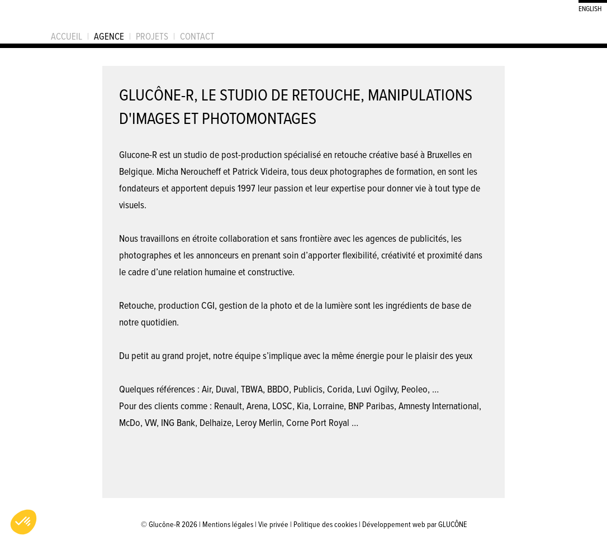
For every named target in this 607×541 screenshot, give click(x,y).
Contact (197, 36)
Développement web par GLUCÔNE (414, 524)
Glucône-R (22, 22)
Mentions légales (227, 524)
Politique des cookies (325, 524)
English (589, 7)
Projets (152, 36)
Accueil (66, 36)
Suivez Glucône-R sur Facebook (553, 32)
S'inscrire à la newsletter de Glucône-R (588, 32)
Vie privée (273, 524)
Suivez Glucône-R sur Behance (535, 32)
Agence (109, 36)
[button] (23, 522)
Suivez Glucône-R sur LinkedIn (570, 32)
